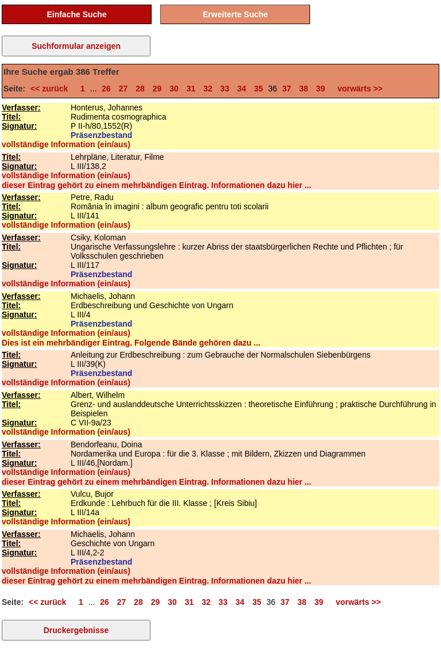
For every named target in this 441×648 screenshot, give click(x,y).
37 (286, 88)
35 (259, 88)
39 (320, 88)
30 (174, 88)
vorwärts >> (357, 88)
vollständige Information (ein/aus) (66, 144)
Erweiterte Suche (235, 14)
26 (106, 88)
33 (225, 88)
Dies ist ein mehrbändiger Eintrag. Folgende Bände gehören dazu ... (131, 342)
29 (157, 88)
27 (123, 88)
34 (241, 88)
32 (207, 88)
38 (303, 88)
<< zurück (51, 88)
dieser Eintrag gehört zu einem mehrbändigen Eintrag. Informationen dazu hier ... (156, 185)
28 (140, 88)
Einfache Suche (76, 14)
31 (191, 88)
